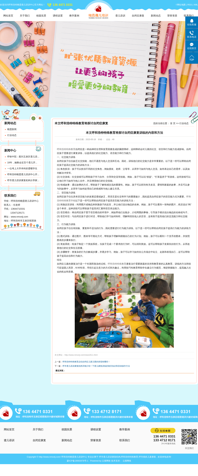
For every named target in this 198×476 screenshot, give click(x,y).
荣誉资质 (172, 15)
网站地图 (181, 4)
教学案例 (74, 15)
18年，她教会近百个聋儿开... (22, 162)
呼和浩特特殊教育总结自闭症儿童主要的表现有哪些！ (86, 362)
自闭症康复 (138, 15)
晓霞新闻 (11, 129)
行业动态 (11, 135)
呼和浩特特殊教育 (66, 149)
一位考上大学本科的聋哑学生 (22, 168)
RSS (189, 4)
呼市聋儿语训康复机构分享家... (23, 180)
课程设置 (58, 15)
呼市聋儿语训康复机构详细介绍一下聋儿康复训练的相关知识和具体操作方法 (96, 366)
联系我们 (189, 15)
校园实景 (41, 15)
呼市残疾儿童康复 (147, 457)
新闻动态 (156, 15)
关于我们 (25, 15)
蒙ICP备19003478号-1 (77, 461)
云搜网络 (106, 461)
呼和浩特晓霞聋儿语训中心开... (23, 174)
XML (196, 4)
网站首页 (8, 15)
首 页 (172, 123)
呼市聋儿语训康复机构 (109, 457)
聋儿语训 (120, 15)
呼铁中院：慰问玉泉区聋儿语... (23, 156)
